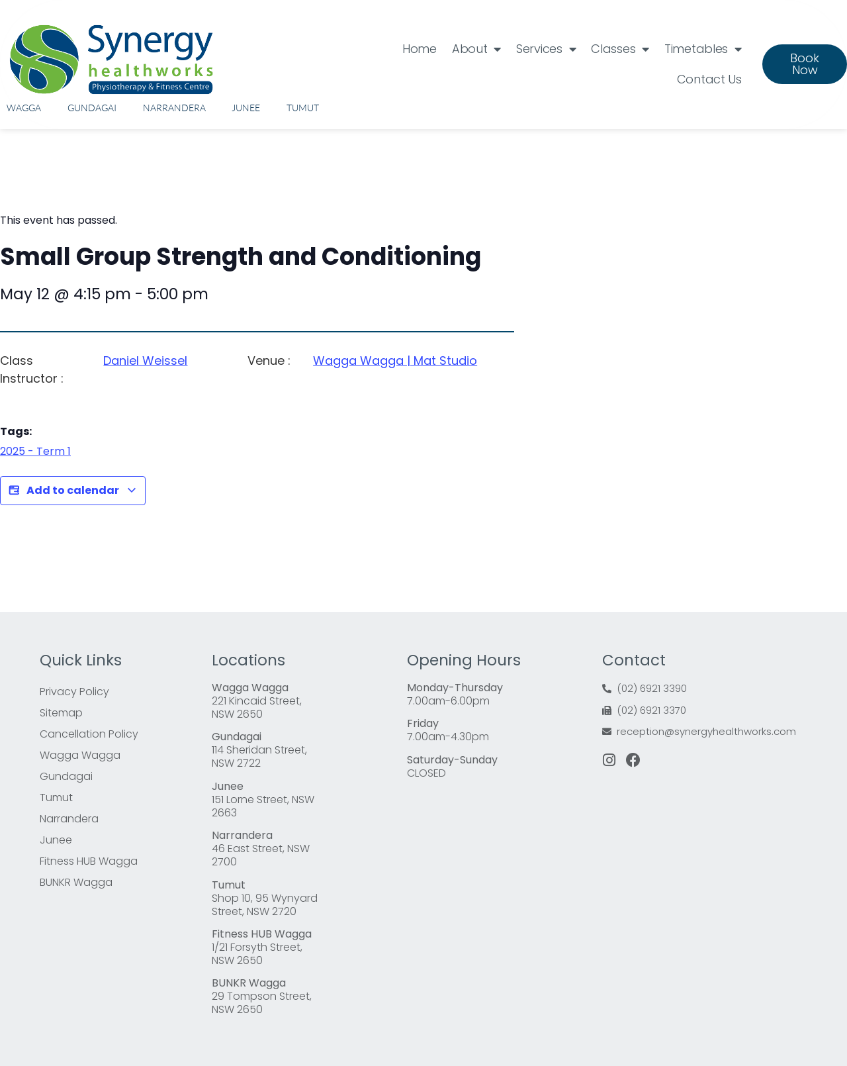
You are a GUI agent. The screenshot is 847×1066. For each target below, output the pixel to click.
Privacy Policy (74, 691)
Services (546, 49)
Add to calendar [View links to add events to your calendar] (73, 490)
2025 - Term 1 (35, 451)
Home (419, 48)
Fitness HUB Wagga (89, 861)
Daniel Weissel (145, 360)
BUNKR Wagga (76, 882)
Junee (246, 107)
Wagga (24, 107)
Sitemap (61, 712)
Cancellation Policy (89, 734)
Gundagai (91, 107)
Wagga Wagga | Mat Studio (395, 360)
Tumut (303, 107)
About (476, 49)
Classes (620, 49)
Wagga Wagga (80, 755)
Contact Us (709, 79)
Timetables (703, 49)
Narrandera (174, 107)
